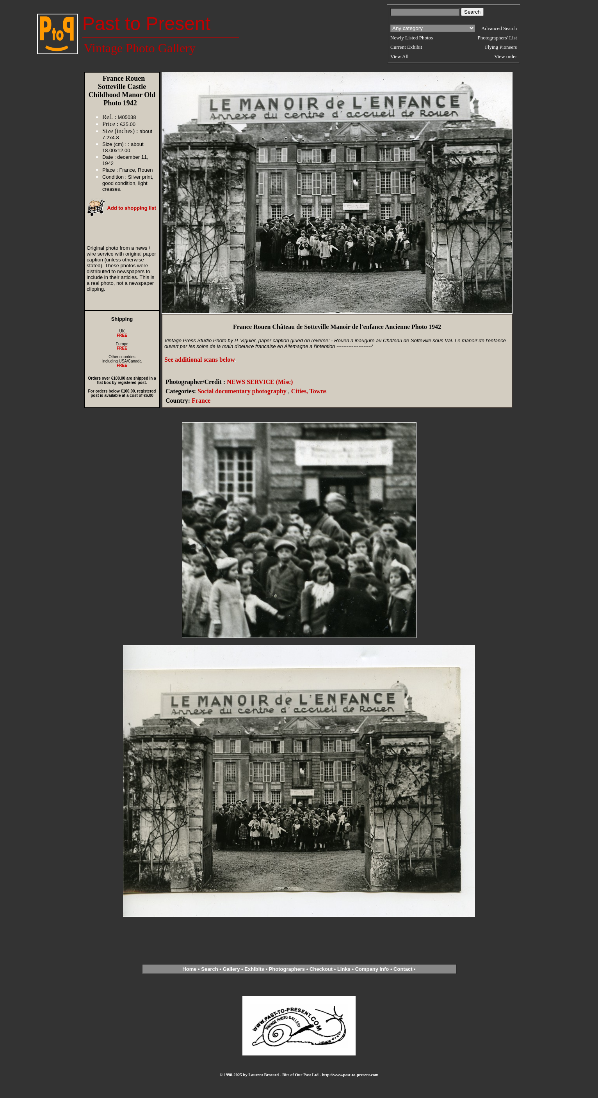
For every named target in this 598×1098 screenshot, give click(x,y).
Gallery (231, 969)
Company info (372, 969)
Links (344, 969)
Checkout (321, 969)
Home (189, 969)
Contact (402, 969)
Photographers (287, 969)
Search (209, 969)
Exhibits (254, 969)
